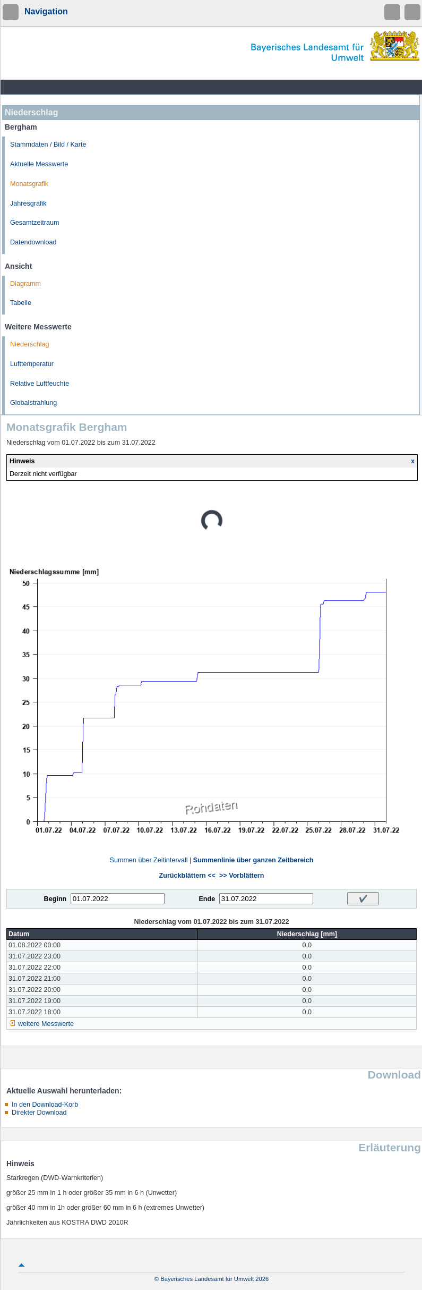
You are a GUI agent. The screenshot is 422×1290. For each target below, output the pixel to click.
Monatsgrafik (29, 184)
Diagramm (25, 283)
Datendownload (33, 242)
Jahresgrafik (28, 203)
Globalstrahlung (33, 402)
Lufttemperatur (32, 364)
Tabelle (20, 303)
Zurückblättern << (187, 875)
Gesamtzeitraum (34, 222)
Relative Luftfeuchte (39, 383)
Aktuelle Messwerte (39, 164)
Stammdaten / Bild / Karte (48, 144)
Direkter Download (39, 1112)
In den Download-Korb (45, 1104)
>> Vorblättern (241, 875)
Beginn (55, 899)
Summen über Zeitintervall (148, 860)
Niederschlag (29, 344)
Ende (207, 899)
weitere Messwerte (46, 1024)
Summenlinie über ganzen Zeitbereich (253, 860)
